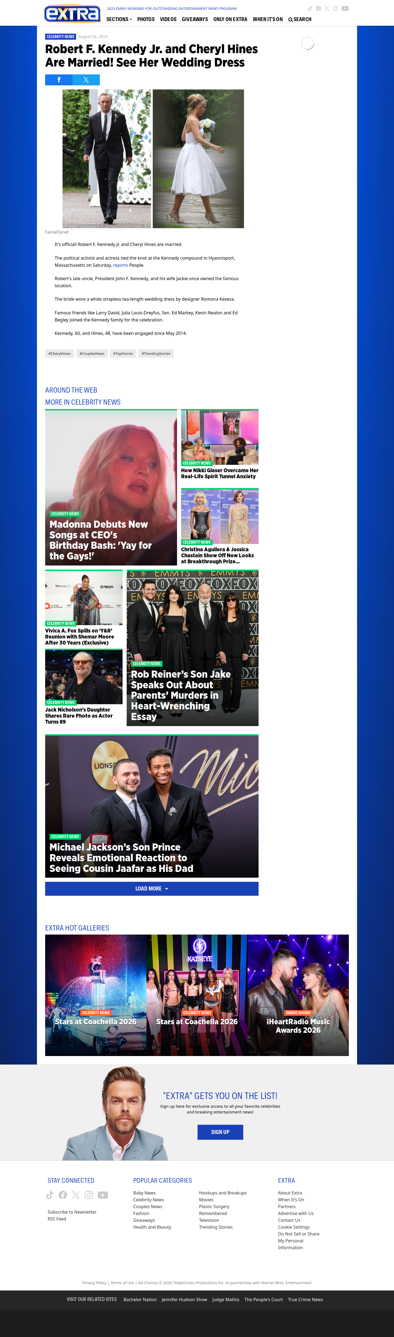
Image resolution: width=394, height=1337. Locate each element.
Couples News (147, 1206)
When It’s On (291, 1200)
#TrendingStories (156, 353)
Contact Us (289, 1220)
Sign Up (220, 1132)
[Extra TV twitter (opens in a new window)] (327, 8)
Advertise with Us (296, 1213)
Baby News (144, 1193)
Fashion (141, 1213)
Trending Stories (216, 1227)
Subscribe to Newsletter (72, 1212)
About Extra (290, 1193)
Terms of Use (122, 1282)
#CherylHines (59, 353)
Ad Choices (148, 1282)
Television (209, 1220)
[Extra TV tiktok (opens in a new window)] (310, 8)
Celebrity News (60, 36)
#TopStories (123, 353)
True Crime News (305, 1300)
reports (120, 265)
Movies (206, 1200)
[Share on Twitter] (86, 79)
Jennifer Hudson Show (184, 1300)
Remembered (213, 1213)
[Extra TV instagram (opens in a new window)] (335, 8)
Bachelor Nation (140, 1300)
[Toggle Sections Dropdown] (119, 19)
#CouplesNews (92, 353)
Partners (287, 1206)
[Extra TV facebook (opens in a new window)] (318, 8)
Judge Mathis (226, 1300)
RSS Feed (57, 1219)
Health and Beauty (152, 1227)
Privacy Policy (94, 1282)
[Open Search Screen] (300, 19)
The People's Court (264, 1300)
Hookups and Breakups (223, 1193)
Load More (151, 888)
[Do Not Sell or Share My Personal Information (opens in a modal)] (302, 1241)
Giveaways (144, 1220)
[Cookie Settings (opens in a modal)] (294, 1227)
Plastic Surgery (214, 1206)
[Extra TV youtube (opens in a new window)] (345, 8)
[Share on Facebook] (59, 79)
